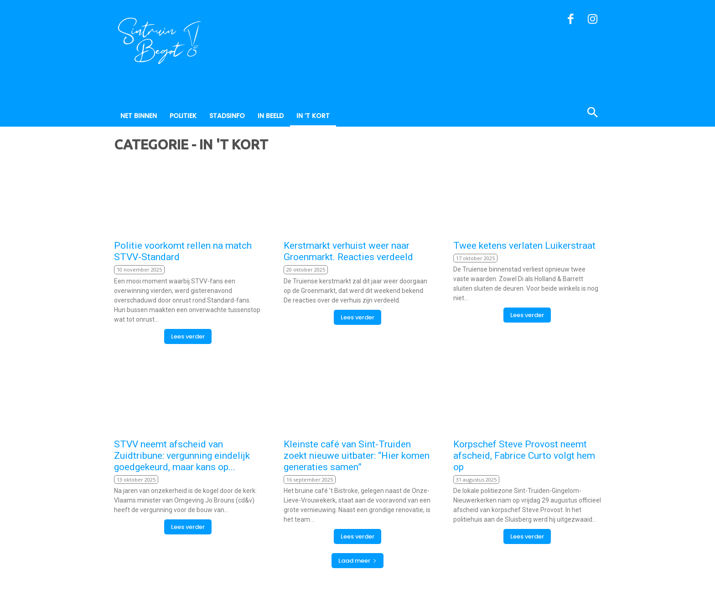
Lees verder (188, 336)
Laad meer (357, 560)
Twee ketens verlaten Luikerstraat (524, 245)
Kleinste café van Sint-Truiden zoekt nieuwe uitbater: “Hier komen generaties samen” (357, 455)
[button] (548, 113)
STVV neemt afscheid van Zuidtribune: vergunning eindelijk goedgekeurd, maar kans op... (182, 455)
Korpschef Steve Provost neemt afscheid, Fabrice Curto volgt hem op (524, 455)
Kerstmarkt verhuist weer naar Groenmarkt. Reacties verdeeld (348, 251)
